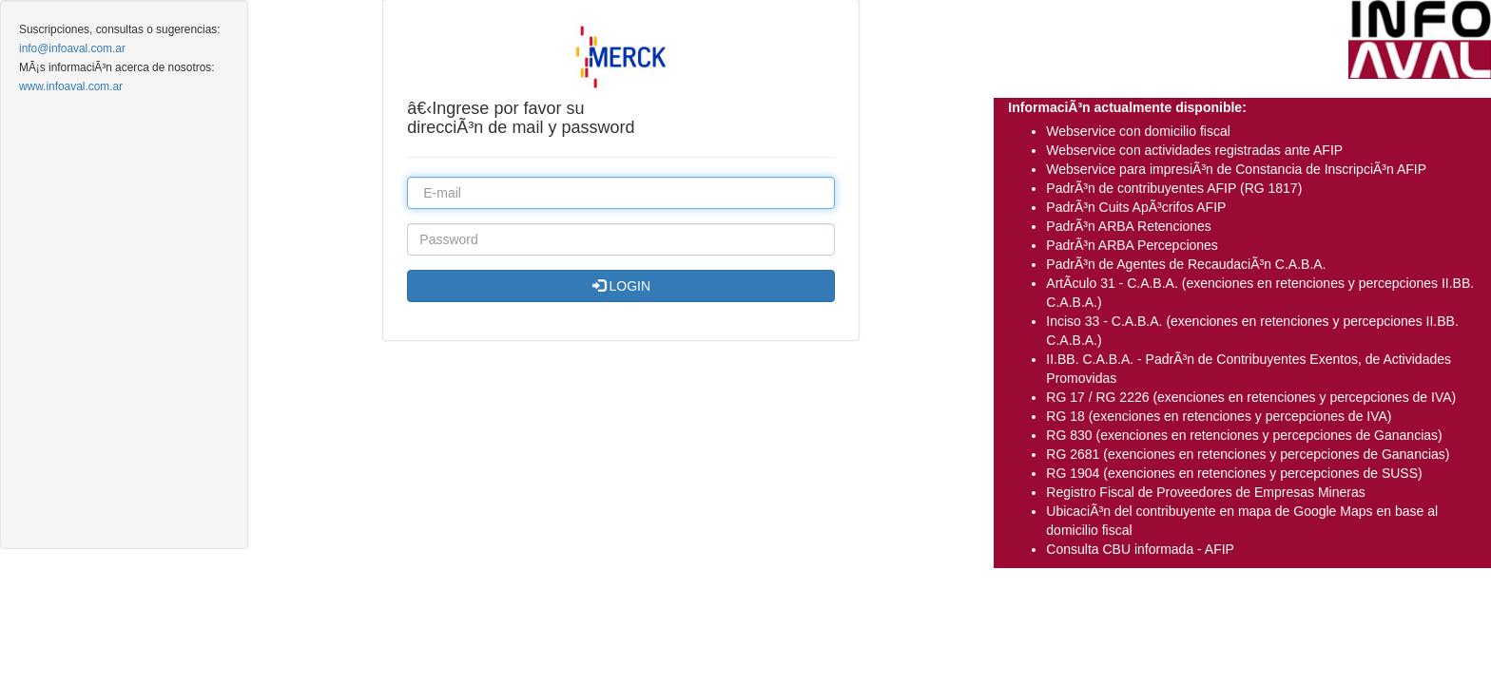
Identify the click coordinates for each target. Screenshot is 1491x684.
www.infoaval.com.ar (71, 86)
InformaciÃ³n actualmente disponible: (1127, 107)
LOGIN (621, 286)
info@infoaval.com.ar (72, 48)
